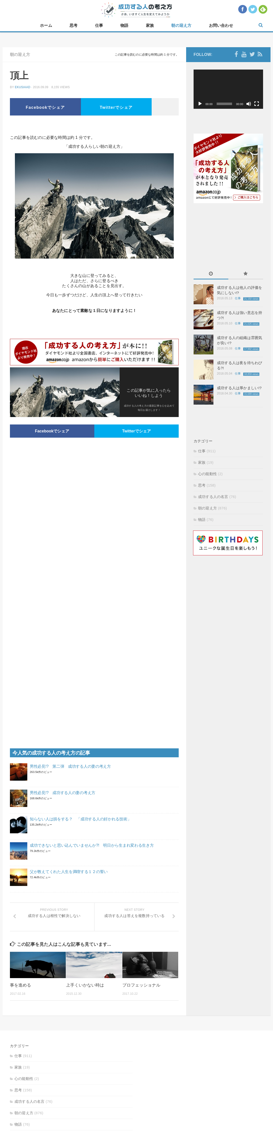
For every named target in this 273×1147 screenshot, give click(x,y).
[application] (228, 89)
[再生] (200, 103)
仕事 (99, 25)
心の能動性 (207, 474)
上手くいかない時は (85, 985)
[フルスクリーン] (256, 103)
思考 (73, 25)
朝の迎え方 (181, 25)
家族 (150, 25)
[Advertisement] (94, 126)
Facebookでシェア (45, 107)
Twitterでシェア (116, 107)
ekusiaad (22, 87)
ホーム (46, 25)
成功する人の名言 (213, 497)
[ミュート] (248, 103)
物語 (124, 25)
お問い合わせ (221, 25)
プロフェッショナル (141, 985)
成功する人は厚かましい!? (239, 388)
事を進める (20, 985)
